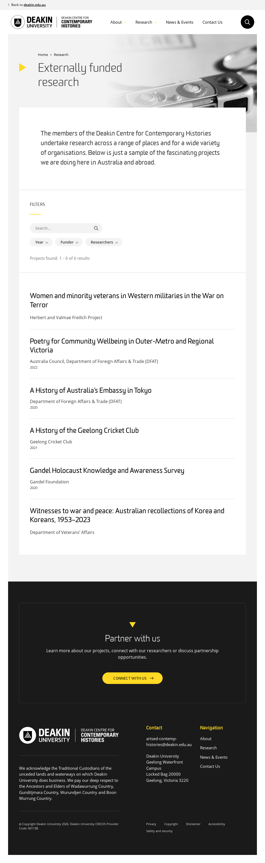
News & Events (179, 22)
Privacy (151, 824)
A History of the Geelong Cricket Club (84, 431)
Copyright (171, 824)
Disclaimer (193, 824)
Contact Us (212, 22)
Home (43, 54)
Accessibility (216, 824)
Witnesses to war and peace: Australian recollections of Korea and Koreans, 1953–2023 (127, 516)
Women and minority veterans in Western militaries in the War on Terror (127, 301)
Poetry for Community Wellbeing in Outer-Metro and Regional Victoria (122, 346)
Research (143, 22)
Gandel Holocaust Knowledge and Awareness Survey (107, 471)
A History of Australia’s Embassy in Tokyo (91, 391)
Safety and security (159, 831)
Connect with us (130, 679)
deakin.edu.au (35, 4)
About (116, 22)
